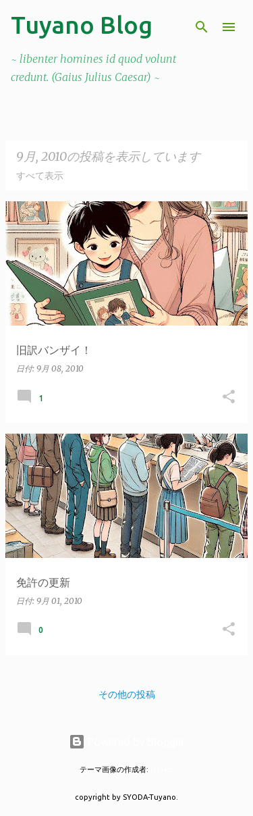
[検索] (202, 27)
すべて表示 (39, 175)
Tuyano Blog (81, 25)
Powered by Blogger (127, 742)
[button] (229, 397)
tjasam (161, 769)
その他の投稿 (127, 694)
